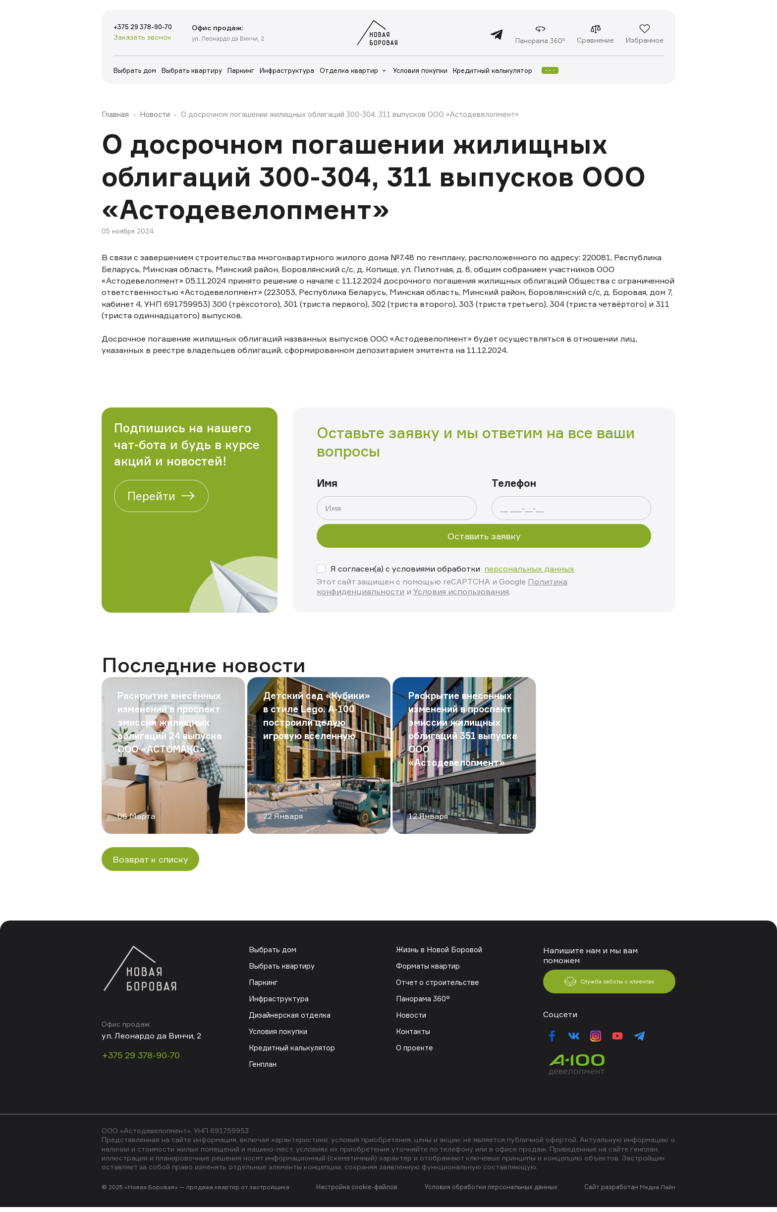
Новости (154, 114)
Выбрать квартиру (192, 70)
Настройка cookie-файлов (358, 1192)
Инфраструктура (287, 70)
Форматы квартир (427, 966)
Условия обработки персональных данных (492, 1192)
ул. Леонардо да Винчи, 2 (244, 38)
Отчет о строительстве (437, 982)
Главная (115, 114)
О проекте (414, 1047)
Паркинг (240, 70)
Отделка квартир (349, 70)
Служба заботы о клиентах (610, 985)
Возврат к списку (150, 859)
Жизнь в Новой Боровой (438, 949)
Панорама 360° (422, 998)
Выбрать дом (134, 70)
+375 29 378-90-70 (150, 28)
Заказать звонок (142, 39)
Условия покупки (420, 70)
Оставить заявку (484, 535)
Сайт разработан (612, 1192)
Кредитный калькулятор (492, 70)
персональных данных (529, 569)
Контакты (413, 1031)
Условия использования (461, 591)
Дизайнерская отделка (289, 1015)
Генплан (262, 1064)
